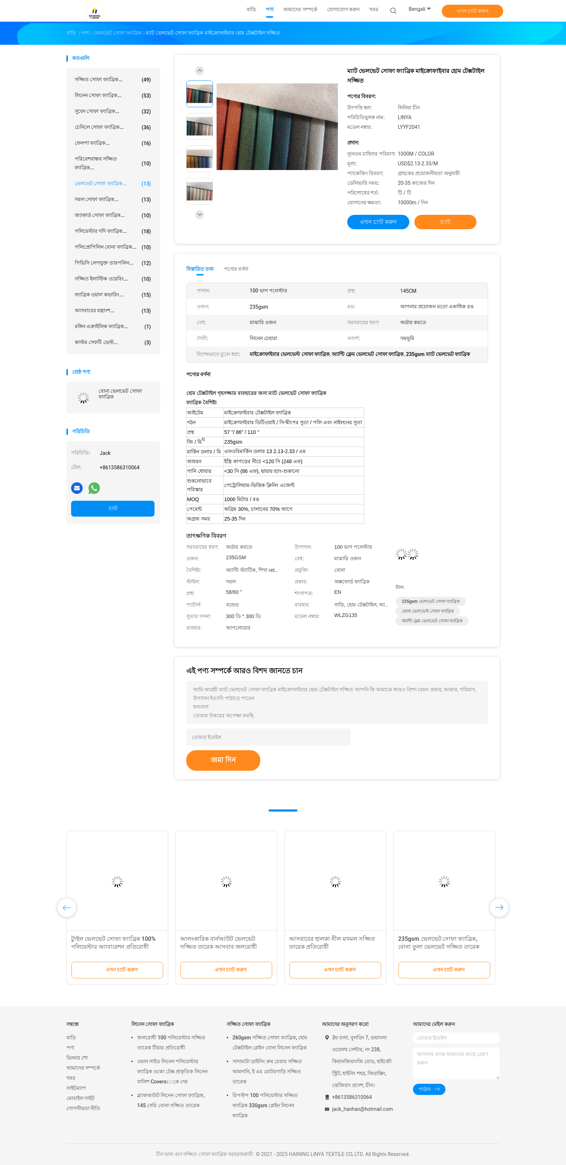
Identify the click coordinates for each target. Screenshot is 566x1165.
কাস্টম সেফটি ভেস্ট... (113, 342)
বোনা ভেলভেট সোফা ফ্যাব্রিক (120, 394)
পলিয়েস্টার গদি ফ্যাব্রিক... (113, 231)
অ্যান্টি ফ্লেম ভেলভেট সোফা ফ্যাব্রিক (432, 620)
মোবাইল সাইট (80, 1098)
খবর (70, 1078)
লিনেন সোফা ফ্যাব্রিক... (113, 95)
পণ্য (70, 1048)
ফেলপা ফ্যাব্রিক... (113, 143)
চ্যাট (113, 508)
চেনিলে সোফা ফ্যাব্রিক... (113, 127)
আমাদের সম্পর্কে (83, 1068)
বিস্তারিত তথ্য (200, 269)
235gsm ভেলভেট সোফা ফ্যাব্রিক (431, 601)
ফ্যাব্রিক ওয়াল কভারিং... (113, 295)
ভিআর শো (77, 1058)
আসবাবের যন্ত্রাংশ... (113, 310)
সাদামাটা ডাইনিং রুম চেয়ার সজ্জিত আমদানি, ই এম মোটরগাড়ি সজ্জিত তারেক (267, 1071)
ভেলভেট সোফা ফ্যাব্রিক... (113, 183)
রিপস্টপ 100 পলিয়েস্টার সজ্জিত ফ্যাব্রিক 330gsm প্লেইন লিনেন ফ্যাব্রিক (265, 1105)
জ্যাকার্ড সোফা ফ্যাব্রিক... (113, 215)
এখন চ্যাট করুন (472, 11)
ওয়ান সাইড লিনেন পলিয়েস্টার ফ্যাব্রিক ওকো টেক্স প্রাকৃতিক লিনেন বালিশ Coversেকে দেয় (172, 1071)
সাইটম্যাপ (76, 1088)
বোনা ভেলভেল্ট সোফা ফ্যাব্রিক (428, 611)
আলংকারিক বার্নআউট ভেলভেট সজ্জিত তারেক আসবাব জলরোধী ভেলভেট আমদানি (218, 946)
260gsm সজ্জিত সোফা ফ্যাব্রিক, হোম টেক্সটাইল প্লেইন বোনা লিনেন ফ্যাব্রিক (269, 1043)
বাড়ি (71, 1037)
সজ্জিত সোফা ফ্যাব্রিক (248, 1024)
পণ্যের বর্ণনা (236, 269)
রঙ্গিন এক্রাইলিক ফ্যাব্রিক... (113, 326)
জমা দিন (223, 760)
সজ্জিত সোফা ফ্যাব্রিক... (113, 79)
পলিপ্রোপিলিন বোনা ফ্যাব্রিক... (113, 247)
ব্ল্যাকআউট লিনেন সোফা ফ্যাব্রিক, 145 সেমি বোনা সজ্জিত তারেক (171, 1100)
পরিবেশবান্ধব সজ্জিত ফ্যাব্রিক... (113, 163)
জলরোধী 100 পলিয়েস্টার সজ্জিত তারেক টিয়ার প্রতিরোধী (171, 1043)
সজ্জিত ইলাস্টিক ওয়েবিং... (113, 279)
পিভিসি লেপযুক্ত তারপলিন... (113, 263)
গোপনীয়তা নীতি (83, 1108)
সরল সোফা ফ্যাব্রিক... (113, 199)
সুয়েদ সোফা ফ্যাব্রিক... (113, 111)
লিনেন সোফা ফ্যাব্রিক (152, 1024)
